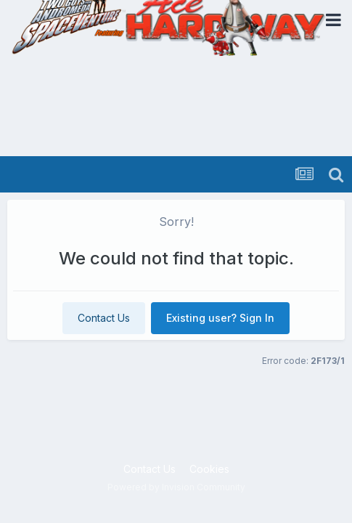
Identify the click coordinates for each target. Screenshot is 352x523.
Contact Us (104, 318)
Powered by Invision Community (176, 487)
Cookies (209, 469)
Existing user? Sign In (220, 318)
